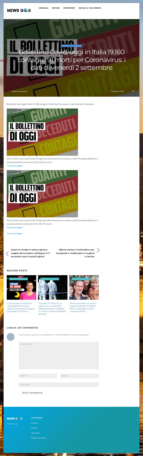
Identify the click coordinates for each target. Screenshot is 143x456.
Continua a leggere (15, 165)
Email (65, 376)
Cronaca (43, 8)
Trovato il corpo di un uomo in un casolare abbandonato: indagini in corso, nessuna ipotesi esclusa (52, 308)
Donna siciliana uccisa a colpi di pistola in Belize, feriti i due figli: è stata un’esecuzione (83, 307)
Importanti (69, 8)
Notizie (56, 8)
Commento (26, 344)
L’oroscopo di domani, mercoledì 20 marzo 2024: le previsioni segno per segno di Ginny (21, 307)
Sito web (24, 385)
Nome (24, 376)
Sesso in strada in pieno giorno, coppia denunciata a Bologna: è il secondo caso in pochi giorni (30, 253)
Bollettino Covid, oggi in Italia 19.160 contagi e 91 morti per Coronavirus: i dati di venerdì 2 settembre (71, 60)
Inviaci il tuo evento (90, 8)
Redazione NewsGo (19, 91)
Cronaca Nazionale (71, 46)
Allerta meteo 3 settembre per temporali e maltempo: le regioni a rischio (75, 253)
